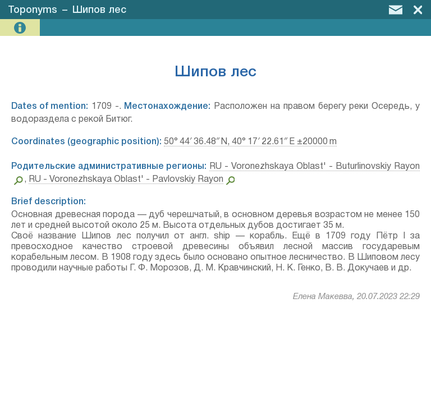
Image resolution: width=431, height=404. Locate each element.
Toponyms (32, 10)
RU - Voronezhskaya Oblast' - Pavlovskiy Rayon (126, 179)
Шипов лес (99, 10)
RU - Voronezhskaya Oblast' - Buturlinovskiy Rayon (314, 167)
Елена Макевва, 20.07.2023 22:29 (356, 297)
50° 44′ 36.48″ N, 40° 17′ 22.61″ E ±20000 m (250, 142)
